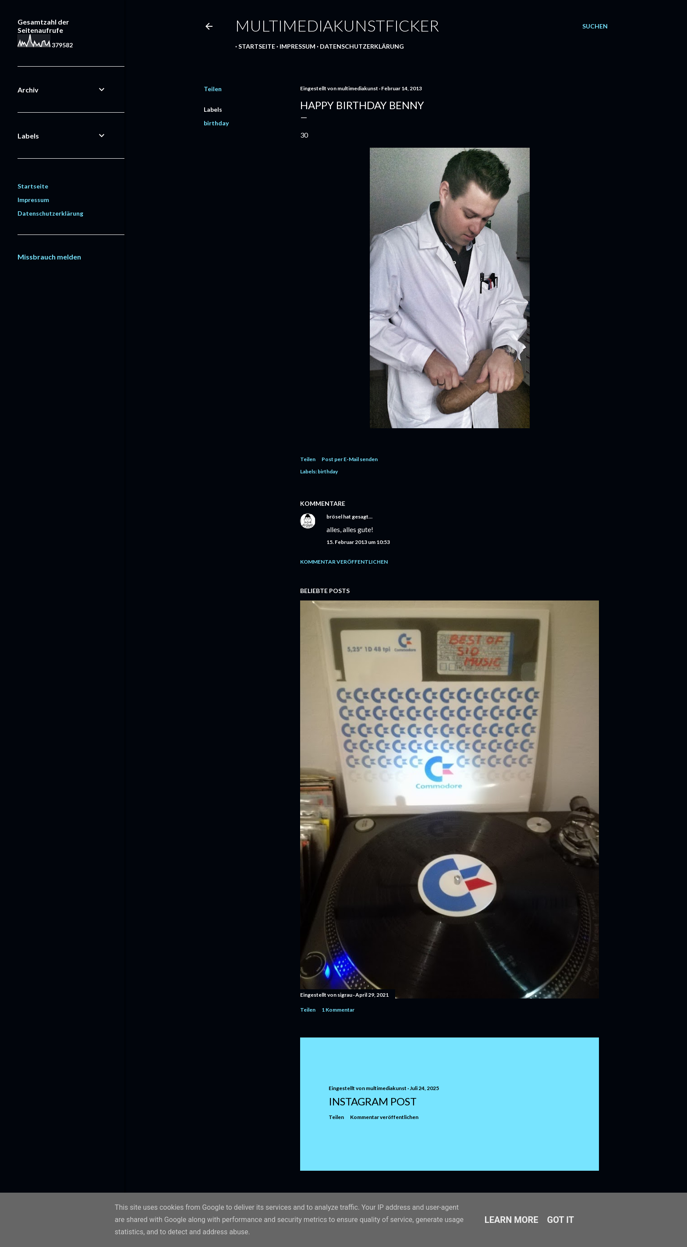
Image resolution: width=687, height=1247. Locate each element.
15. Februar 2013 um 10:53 (358, 542)
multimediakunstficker (337, 25)
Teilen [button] (213, 88)
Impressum (294, 46)
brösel (334, 516)
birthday (216, 123)
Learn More (511, 1220)
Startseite (253, 46)
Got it (560, 1220)
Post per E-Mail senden (350, 459)
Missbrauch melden (49, 256)
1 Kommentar (338, 1009)
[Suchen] (595, 26)
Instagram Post (373, 1101)
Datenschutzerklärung (359, 46)
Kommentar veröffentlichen (344, 561)
